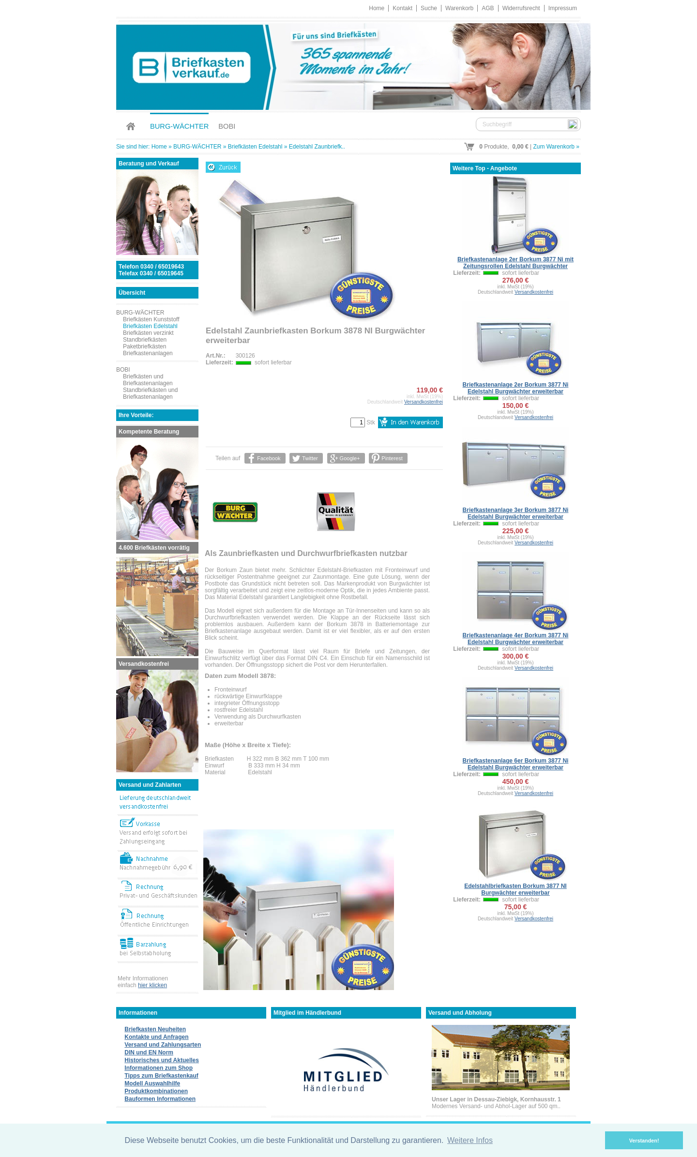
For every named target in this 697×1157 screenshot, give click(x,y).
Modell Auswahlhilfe (152, 1083)
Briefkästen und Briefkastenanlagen (148, 380)
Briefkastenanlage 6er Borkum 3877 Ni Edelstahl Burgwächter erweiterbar (516, 764)
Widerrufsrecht (521, 8)
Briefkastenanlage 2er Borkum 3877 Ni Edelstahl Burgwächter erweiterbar (516, 388)
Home (376, 8)
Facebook (268, 458)
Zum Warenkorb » (556, 146)
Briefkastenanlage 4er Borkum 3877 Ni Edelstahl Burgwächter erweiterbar (516, 639)
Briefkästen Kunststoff (151, 319)
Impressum (562, 8)
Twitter (310, 458)
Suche (429, 8)
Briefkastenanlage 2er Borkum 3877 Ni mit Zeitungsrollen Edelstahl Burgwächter (515, 263)
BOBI (226, 126)
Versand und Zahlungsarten (162, 1044)
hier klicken (152, 985)
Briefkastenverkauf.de (348, 65)
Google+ (349, 458)
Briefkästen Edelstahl (255, 146)
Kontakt (402, 8)
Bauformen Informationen (160, 1099)
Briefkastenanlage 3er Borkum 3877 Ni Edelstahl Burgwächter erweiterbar (516, 513)
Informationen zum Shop (158, 1068)
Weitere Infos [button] (470, 1140)
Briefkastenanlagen (148, 353)
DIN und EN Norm (148, 1052)
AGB (488, 8)
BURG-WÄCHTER (179, 126)
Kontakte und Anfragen (156, 1037)
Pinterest (391, 458)
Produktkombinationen (156, 1091)
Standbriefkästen (145, 339)
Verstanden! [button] (644, 1140)
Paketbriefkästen (144, 346)
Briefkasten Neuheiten (155, 1029)
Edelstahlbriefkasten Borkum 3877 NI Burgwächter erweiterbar (515, 889)
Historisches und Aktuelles (161, 1060)
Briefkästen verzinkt (148, 333)
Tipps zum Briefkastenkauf (161, 1075)
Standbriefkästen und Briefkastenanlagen (150, 393)
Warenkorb (459, 8)
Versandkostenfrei (423, 402)
